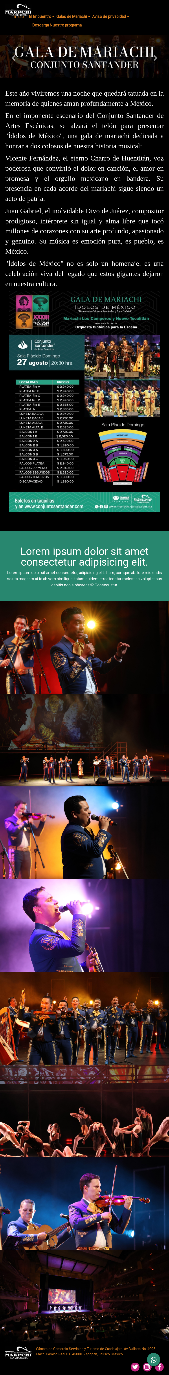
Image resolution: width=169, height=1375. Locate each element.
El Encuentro (41, 16)
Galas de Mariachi (73, 16)
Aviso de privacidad (110, 16)
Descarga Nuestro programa (57, 25)
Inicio (19, 16)
